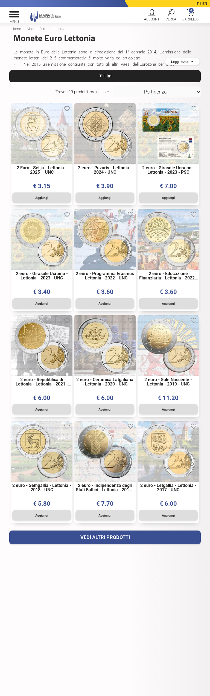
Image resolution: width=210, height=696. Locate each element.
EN (204, 3)
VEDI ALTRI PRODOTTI (105, 535)
